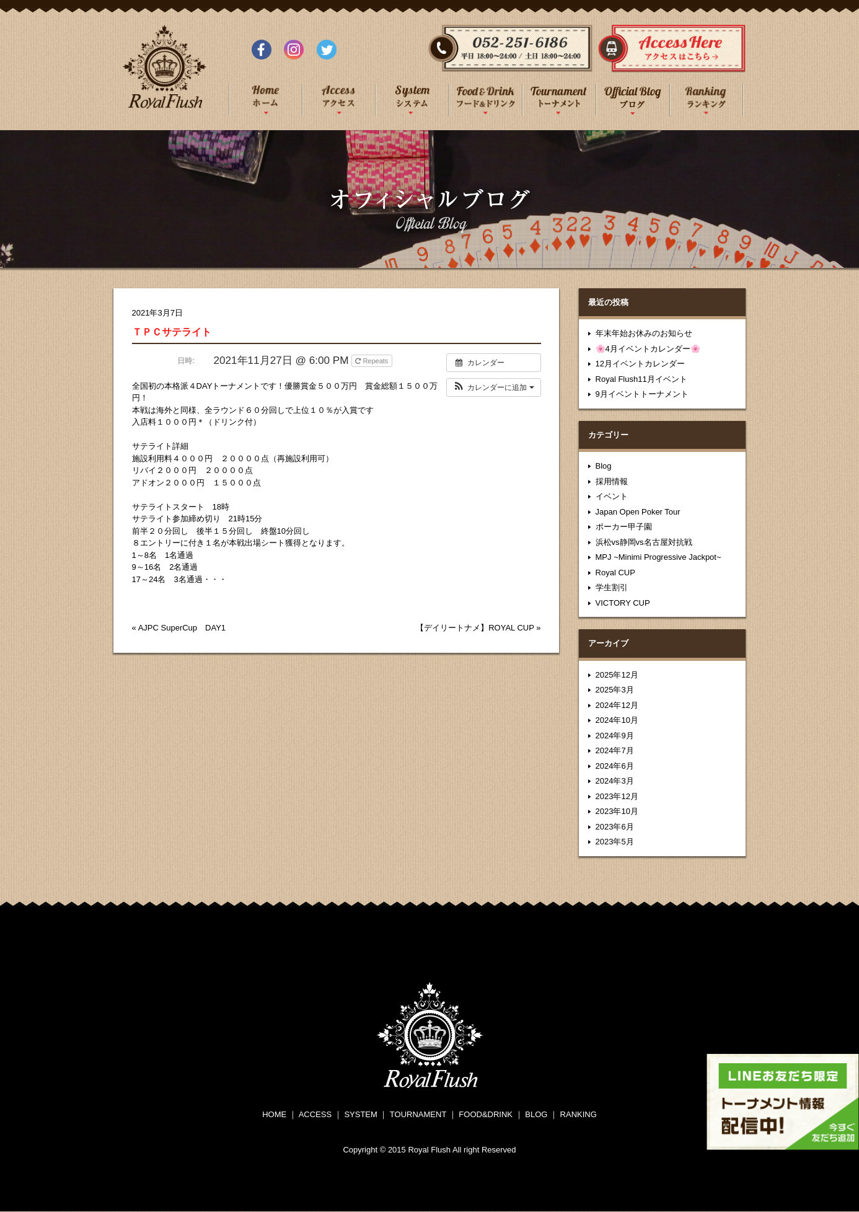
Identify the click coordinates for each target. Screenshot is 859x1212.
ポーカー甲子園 (624, 526)
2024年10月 (617, 720)
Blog (604, 466)
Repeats (372, 361)
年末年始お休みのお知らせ (644, 333)
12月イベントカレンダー (640, 363)
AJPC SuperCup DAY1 (182, 627)
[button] (493, 387)
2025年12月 (617, 674)
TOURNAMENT (418, 1114)
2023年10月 (617, 811)
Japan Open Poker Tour (638, 511)
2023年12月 (617, 796)
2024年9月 (615, 735)
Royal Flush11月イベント (641, 379)
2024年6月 (615, 766)
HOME (274, 1114)
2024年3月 (615, 780)
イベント (612, 496)
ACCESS (315, 1114)
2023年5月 (615, 841)
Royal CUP (615, 572)
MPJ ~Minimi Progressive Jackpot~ (658, 557)
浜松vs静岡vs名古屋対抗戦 (644, 542)
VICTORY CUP (623, 603)
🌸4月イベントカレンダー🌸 (648, 348)
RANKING (578, 1114)
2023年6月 (615, 826)
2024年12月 (617, 705)
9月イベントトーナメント (642, 394)
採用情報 (612, 481)
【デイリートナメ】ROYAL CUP (475, 627)
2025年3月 (615, 689)
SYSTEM (360, 1114)
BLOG (536, 1114)
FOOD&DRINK (486, 1114)
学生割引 (612, 587)
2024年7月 (615, 750)
